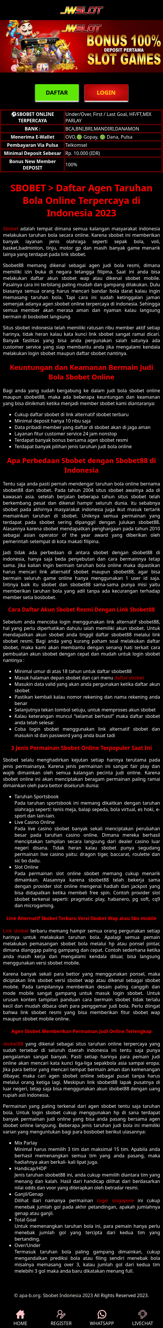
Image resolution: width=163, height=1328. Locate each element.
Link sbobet (16, 931)
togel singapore (115, 1200)
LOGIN (106, 92)
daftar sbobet (129, 677)
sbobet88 (13, 1044)
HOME (20, 1318)
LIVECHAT (142, 1318)
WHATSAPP (102, 1318)
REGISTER (61, 1318)
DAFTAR (57, 92)
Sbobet (10, 228)
